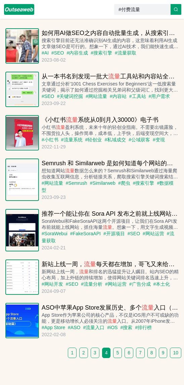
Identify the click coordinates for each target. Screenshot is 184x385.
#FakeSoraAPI (85, 233)
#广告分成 (140, 284)
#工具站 (137, 96)
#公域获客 (139, 139)
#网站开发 (52, 284)
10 (175, 352)
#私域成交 (115, 139)
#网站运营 (153, 233)
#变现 (159, 139)
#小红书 (50, 139)
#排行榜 (143, 327)
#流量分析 (91, 284)
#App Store (53, 327)
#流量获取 (125, 53)
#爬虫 (124, 183)
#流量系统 (72, 139)
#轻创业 (93, 139)
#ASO (74, 327)
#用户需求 (159, 96)
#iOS (112, 327)
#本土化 (161, 284)
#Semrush (76, 183)
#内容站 (118, 96)
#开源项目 (114, 233)
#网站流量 (96, 96)
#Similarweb (103, 183)
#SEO (57, 53)
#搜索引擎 (101, 53)
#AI (45, 53)
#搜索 (126, 327)
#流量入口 (93, 327)
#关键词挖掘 (70, 96)
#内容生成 (77, 53)
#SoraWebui (54, 233)
